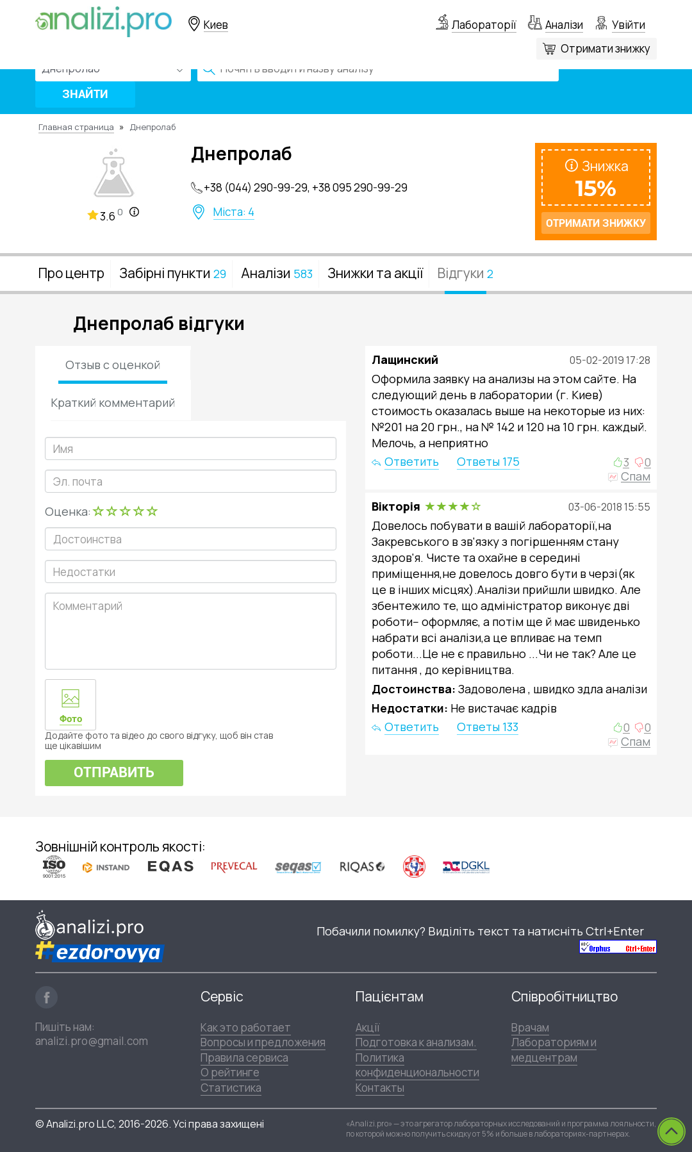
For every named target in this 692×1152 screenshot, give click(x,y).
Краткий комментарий (113, 402)
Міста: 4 (233, 212)
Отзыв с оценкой (112, 364)
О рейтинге (230, 1072)
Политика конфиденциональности (417, 1065)
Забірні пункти (172, 273)
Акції (368, 1027)
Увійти (628, 24)
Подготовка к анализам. (416, 1042)
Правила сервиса (244, 1057)
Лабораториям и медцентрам (554, 1049)
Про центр (71, 273)
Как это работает (246, 1027)
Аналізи (564, 24)
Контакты (380, 1087)
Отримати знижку (605, 48)
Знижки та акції (375, 273)
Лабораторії (484, 24)
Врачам (530, 1027)
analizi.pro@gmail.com (91, 1040)
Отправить (114, 772)
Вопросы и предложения (263, 1042)
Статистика (231, 1087)
